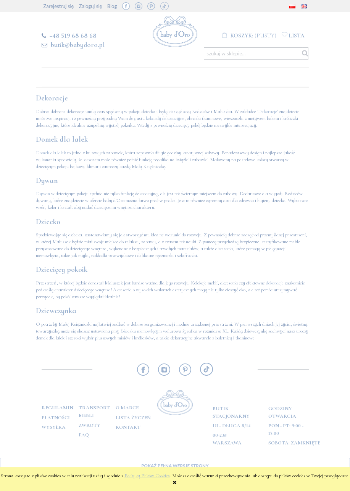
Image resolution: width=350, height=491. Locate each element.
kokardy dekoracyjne (165, 118)
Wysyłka (54, 427)
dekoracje (275, 283)
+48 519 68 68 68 (73, 35)
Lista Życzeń (133, 418)
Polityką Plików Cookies (147, 476)
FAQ (84, 435)
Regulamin (57, 408)
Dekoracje (267, 111)
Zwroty (89, 425)
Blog (112, 6)
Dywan (43, 194)
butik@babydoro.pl (78, 44)
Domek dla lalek (51, 153)
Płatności (56, 418)
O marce (127, 408)
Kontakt (128, 427)
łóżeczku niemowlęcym (141, 331)
